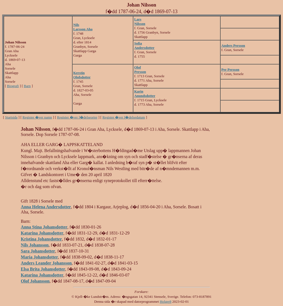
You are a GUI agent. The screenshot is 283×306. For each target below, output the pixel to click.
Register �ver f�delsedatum (124, 117)
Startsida (11, 117)
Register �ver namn (37, 117)
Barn (27, 86)
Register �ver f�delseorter (77, 117)
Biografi (13, 86)
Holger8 (165, 301)
